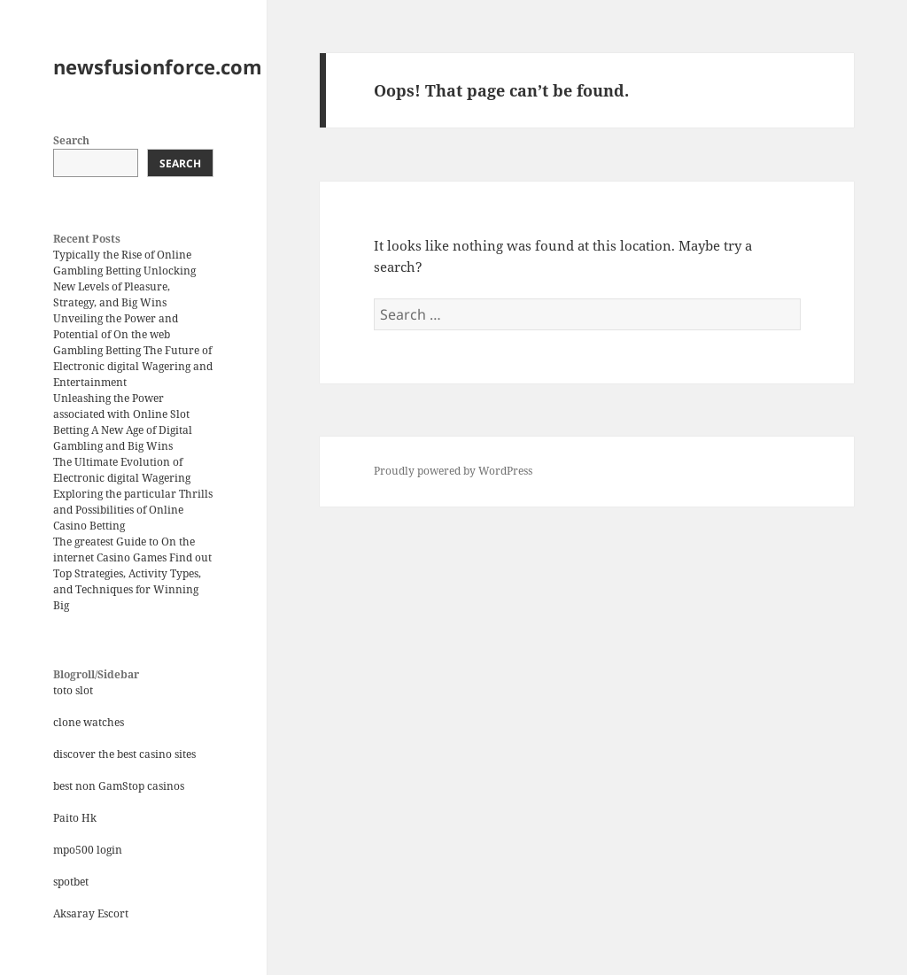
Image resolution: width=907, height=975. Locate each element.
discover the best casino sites (124, 754)
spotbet (71, 881)
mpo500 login (87, 849)
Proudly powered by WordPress (453, 470)
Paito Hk (75, 817)
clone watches (88, 722)
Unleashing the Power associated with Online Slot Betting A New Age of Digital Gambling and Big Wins (122, 422)
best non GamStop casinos (118, 785)
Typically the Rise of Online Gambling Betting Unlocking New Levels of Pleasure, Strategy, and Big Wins (124, 278)
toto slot (73, 690)
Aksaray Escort (90, 913)
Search (71, 140)
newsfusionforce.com (157, 66)
